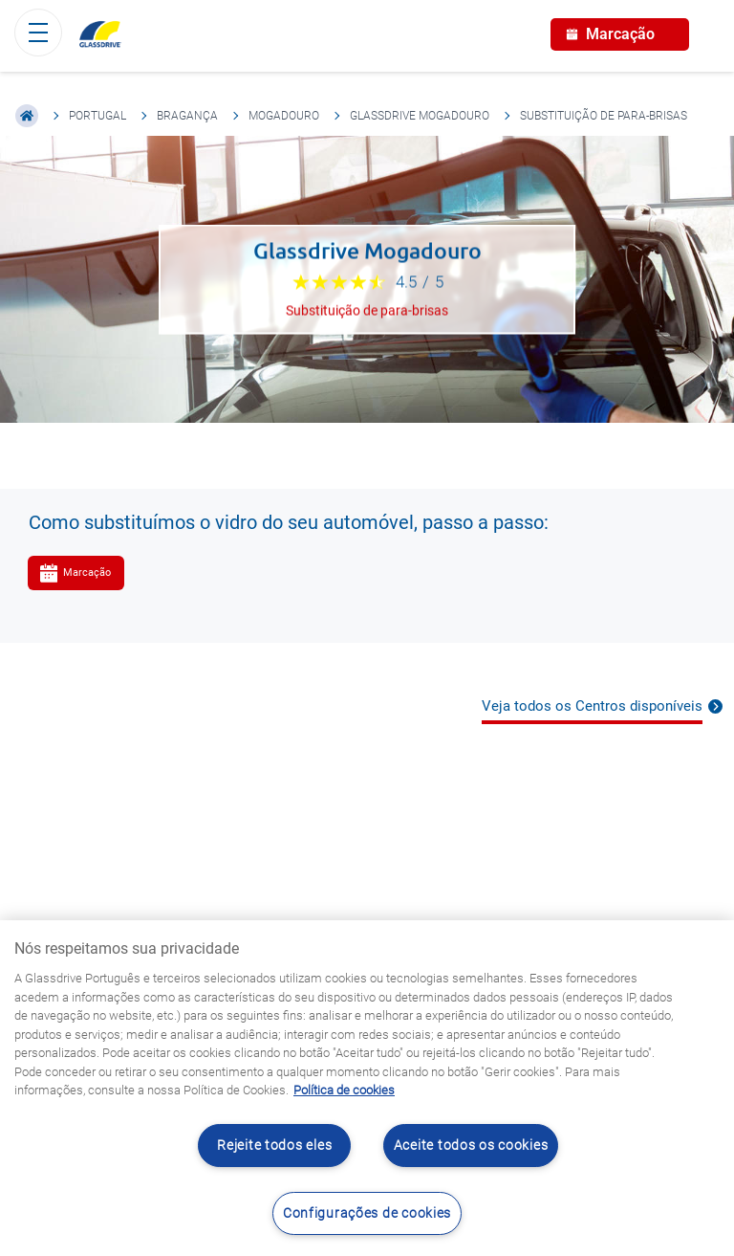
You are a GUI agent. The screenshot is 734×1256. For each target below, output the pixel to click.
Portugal (97, 115)
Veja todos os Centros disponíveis (592, 706)
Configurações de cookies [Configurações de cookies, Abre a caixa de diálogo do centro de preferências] (367, 1213)
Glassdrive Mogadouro (419, 115)
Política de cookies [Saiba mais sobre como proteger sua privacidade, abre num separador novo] (344, 1090)
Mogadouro (283, 115)
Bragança (187, 115)
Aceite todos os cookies (471, 1145)
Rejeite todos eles (274, 1145)
